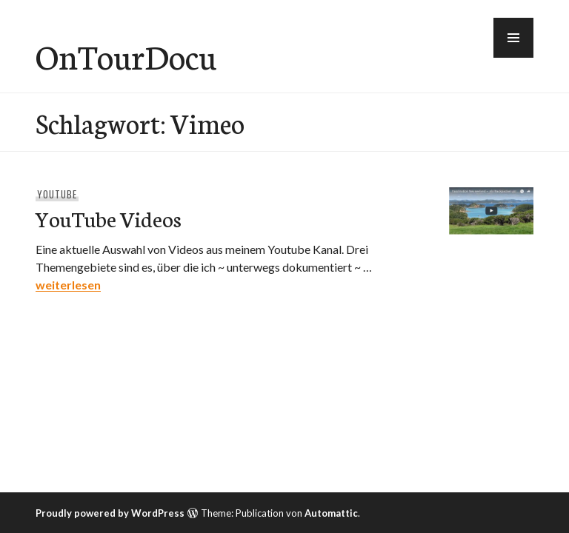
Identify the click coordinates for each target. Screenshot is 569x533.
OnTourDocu (126, 55)
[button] (513, 38)
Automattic (331, 513)
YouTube (57, 194)
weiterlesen (68, 285)
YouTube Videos (109, 218)
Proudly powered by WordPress (110, 513)
